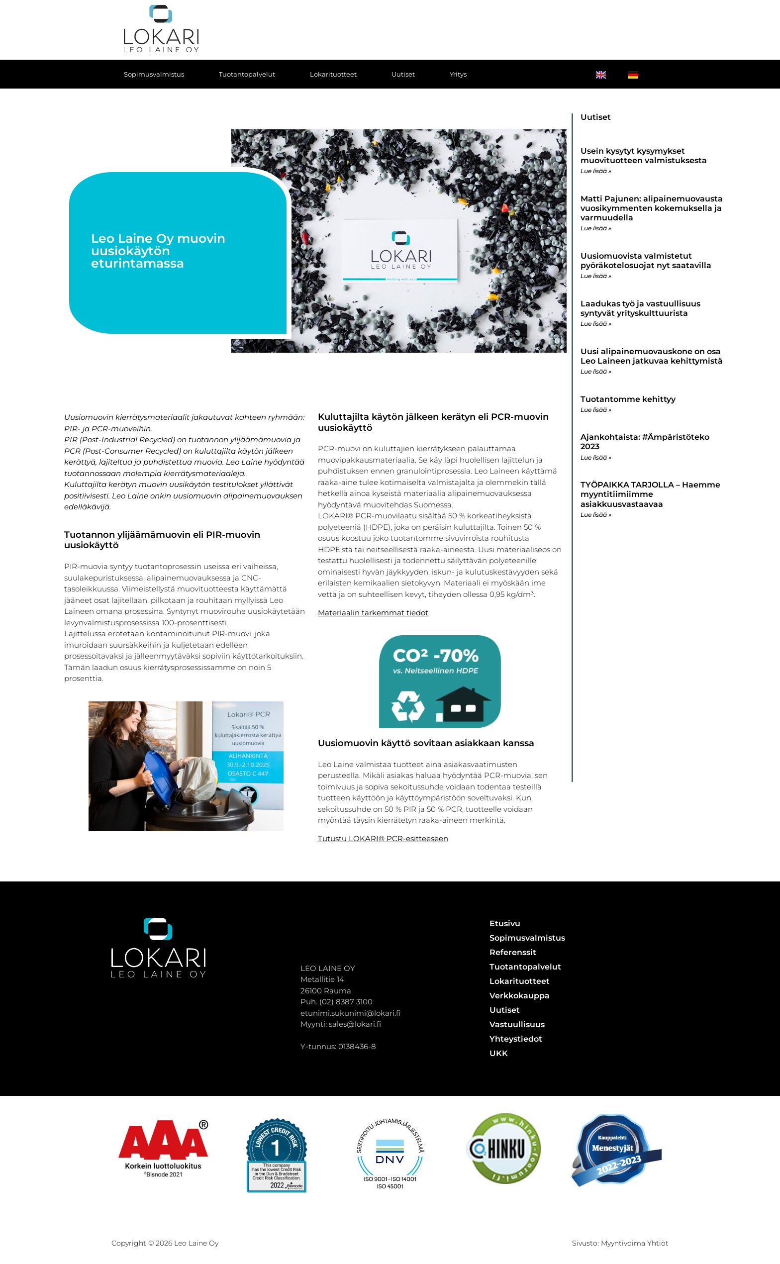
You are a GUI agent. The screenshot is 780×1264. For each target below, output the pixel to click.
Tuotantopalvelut (247, 74)
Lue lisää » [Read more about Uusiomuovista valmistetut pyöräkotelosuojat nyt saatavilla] (596, 276)
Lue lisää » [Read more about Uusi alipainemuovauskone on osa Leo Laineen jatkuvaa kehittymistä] (596, 371)
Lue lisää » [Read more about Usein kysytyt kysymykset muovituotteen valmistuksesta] (596, 171)
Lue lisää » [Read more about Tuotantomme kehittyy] (596, 409)
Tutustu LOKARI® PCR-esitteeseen (383, 838)
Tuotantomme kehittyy (628, 399)
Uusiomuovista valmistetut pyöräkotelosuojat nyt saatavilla (646, 260)
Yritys (458, 74)
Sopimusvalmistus (154, 74)
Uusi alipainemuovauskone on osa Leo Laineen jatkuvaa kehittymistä (652, 356)
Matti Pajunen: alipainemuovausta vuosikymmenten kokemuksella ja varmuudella (652, 208)
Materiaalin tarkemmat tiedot (373, 612)
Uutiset (403, 74)
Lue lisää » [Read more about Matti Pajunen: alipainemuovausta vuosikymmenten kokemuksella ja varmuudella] (596, 228)
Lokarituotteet (333, 74)
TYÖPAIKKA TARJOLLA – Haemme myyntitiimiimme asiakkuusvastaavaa (650, 494)
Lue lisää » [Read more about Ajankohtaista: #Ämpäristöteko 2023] (596, 457)
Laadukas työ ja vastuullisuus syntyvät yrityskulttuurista (640, 308)
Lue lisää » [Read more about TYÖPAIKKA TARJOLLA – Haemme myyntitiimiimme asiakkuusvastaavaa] (596, 514)
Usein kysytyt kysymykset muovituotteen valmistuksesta (644, 155)
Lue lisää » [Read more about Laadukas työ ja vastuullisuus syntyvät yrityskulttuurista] (596, 323)
